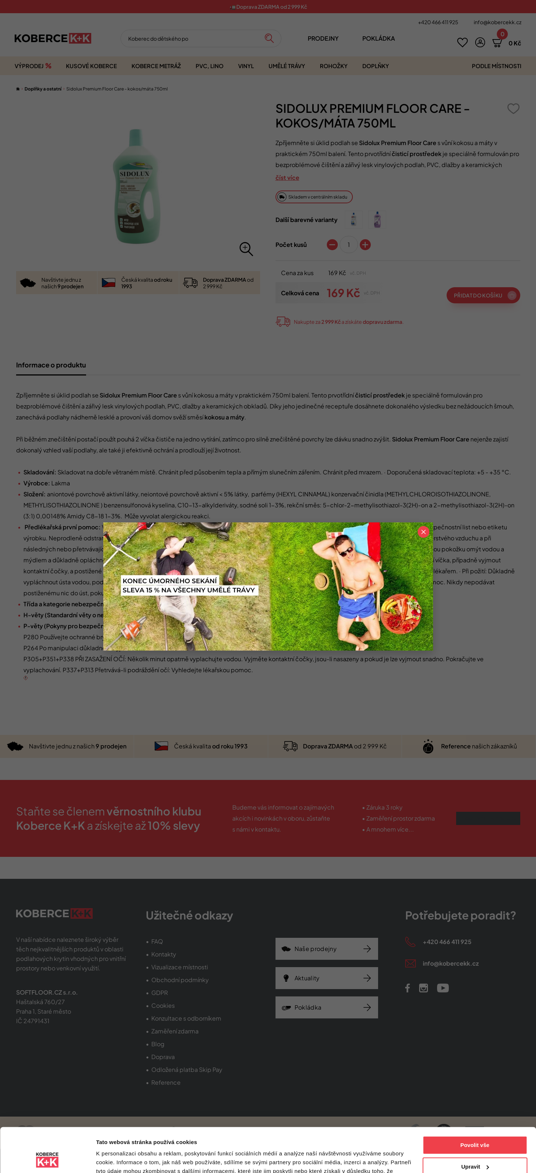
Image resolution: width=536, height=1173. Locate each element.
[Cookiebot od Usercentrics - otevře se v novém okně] (47, 1158)
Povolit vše (474, 1103)
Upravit (475, 1125)
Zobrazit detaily (116, 1158)
